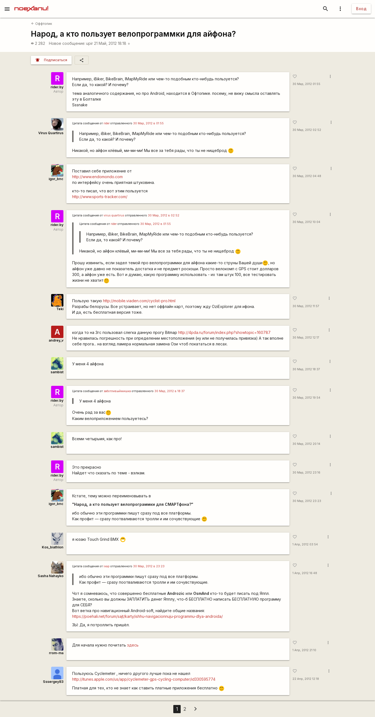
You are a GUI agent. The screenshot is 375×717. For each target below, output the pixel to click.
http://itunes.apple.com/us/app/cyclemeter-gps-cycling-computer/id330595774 (143, 679)
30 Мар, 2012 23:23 (306, 501)
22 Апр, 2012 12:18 (305, 679)
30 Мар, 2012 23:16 (306, 472)
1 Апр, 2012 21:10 (304, 650)
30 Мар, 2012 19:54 (306, 397)
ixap (107, 566)
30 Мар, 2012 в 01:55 (148, 123)
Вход (361, 8)
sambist (57, 372)
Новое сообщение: (67, 43)
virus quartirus (114, 215)
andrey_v (56, 340)
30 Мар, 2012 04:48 (306, 176)
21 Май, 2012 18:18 (112, 43)
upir (89, 43)
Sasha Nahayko (50, 576)
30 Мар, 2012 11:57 (305, 306)
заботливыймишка (117, 391)
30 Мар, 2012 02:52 (306, 130)
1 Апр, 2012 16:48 (304, 573)
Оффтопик (41, 24)
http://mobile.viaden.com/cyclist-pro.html (139, 300)
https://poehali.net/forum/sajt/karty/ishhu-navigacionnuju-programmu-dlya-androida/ (147, 616)
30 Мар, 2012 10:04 (306, 222)
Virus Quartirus (50, 133)
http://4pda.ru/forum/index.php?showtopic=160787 (224, 332)
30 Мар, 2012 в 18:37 (169, 391)
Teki (59, 309)
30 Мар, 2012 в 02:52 (163, 215)
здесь (133, 645)
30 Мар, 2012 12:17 (305, 337)
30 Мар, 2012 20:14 (306, 444)
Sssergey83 (53, 682)
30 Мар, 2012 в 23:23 (149, 566)
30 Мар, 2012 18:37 (306, 369)
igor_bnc (56, 179)
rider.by (57, 87)
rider (107, 123)
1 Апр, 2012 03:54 (305, 544)
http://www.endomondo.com (97, 176)
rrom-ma (56, 653)
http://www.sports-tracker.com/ (99, 196)
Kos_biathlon (52, 547)
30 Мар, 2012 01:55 (306, 84)
